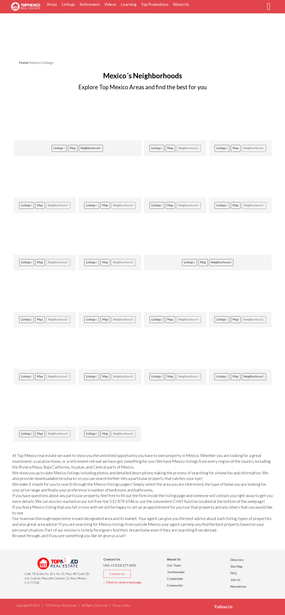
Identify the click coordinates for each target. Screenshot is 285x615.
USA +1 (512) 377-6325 (119, 565)
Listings (59, 148)
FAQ (233, 573)
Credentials (175, 578)
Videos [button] (111, 4)
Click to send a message (122, 582)
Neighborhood (91, 148)
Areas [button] (53, 4)
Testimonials (176, 572)
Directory (237, 560)
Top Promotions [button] (156, 4)
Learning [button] (130, 4)
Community (175, 585)
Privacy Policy (122, 605)
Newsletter (238, 586)
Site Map (236, 566)
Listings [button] (69, 4)
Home (24, 62)
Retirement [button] (91, 4)
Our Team (174, 565)
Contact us (117, 574)
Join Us (235, 580)
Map (73, 148)
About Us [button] (182, 4)
